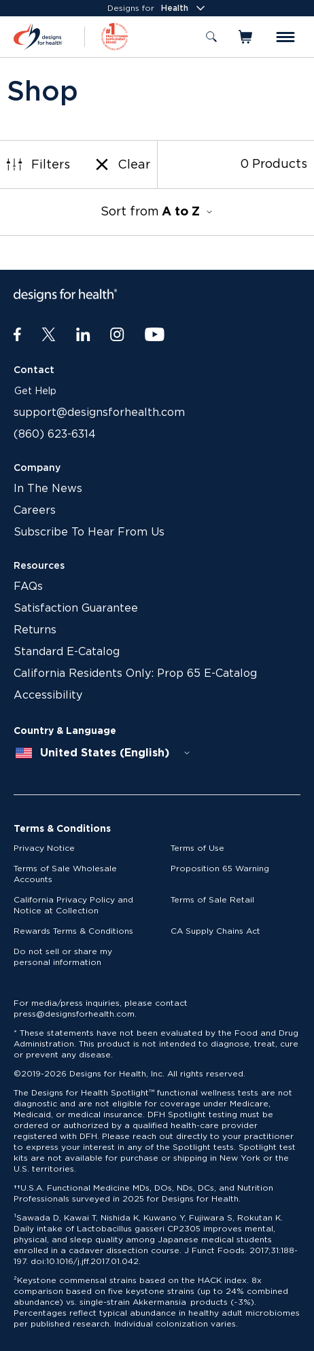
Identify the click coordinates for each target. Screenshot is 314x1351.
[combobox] (103, 753)
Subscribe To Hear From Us (89, 532)
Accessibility (48, 695)
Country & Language (65, 731)
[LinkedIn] (83, 335)
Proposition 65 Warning (220, 868)
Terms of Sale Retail (212, 900)
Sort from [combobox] (157, 212)
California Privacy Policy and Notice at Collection (73, 905)
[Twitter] (48, 335)
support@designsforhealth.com (99, 412)
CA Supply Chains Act (215, 931)
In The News (48, 488)
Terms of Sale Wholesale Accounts (65, 873)
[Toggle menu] (285, 37)
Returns (35, 630)
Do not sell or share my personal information (63, 956)
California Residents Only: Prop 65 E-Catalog (135, 673)
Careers (35, 510)
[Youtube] (154, 335)
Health (184, 8)
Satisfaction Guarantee (76, 608)
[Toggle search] (211, 37)
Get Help (35, 391)
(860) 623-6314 (55, 434)
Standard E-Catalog (67, 651)
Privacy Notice (44, 848)
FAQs (28, 586)
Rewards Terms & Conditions (73, 931)
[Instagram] (117, 335)
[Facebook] (17, 335)
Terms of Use (197, 848)
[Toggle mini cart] (246, 36)
